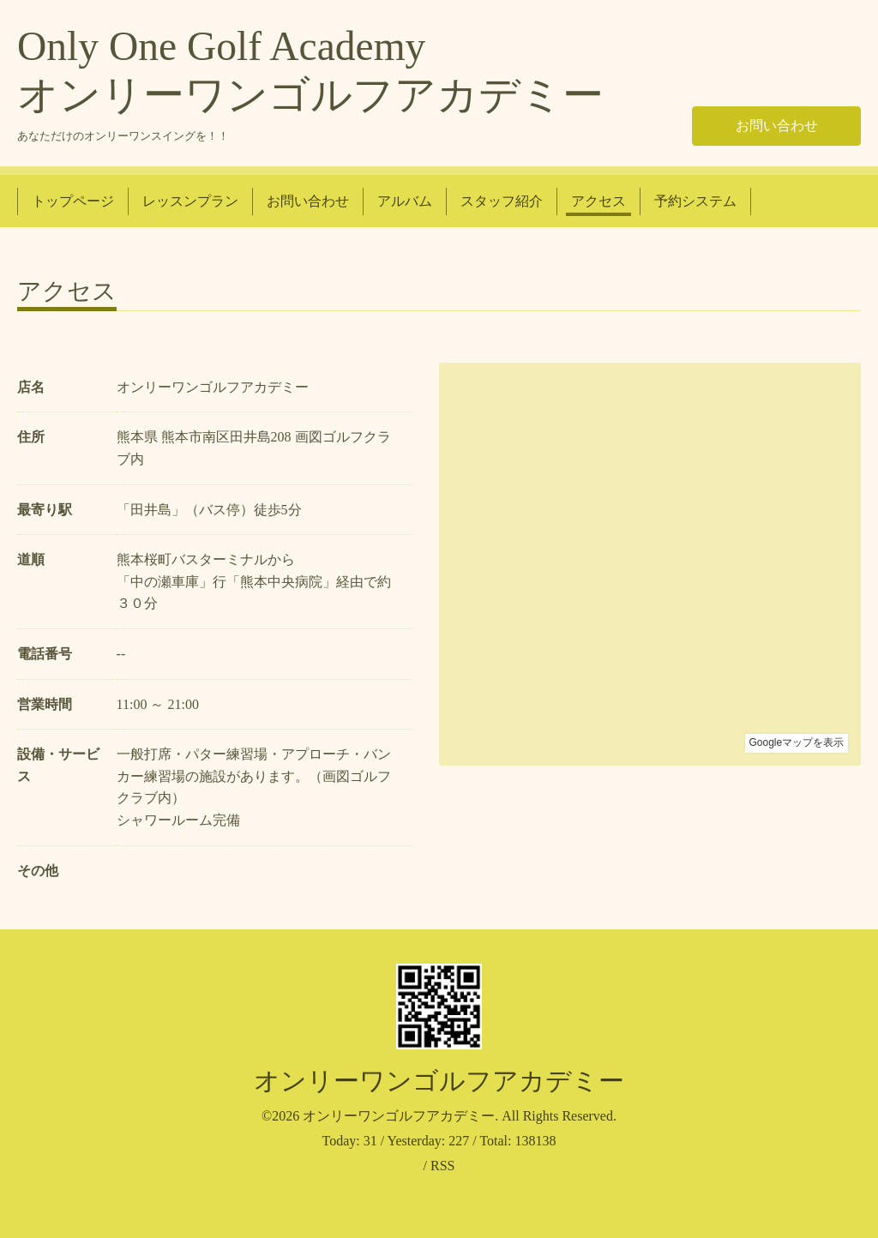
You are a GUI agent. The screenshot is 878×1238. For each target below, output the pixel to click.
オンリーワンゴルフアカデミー (439, 1081)
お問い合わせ (777, 125)
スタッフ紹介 (501, 201)
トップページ (73, 201)
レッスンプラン (190, 201)
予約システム (695, 201)
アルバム (404, 201)
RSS (442, 1165)
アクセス (598, 201)
